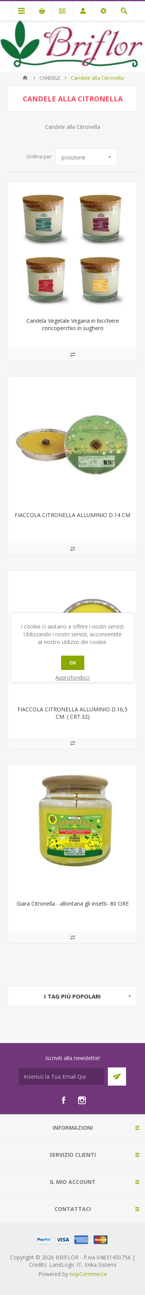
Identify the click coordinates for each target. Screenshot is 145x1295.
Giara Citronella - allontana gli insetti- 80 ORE (73, 903)
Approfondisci (72, 677)
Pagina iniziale (25, 78)
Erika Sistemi (100, 1264)
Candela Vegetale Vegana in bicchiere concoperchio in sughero (72, 324)
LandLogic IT (65, 1264)
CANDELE (49, 77)
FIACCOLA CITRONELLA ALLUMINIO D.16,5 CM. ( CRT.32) (72, 713)
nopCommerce (88, 1274)
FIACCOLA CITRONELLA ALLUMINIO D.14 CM (72, 515)
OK (72, 662)
